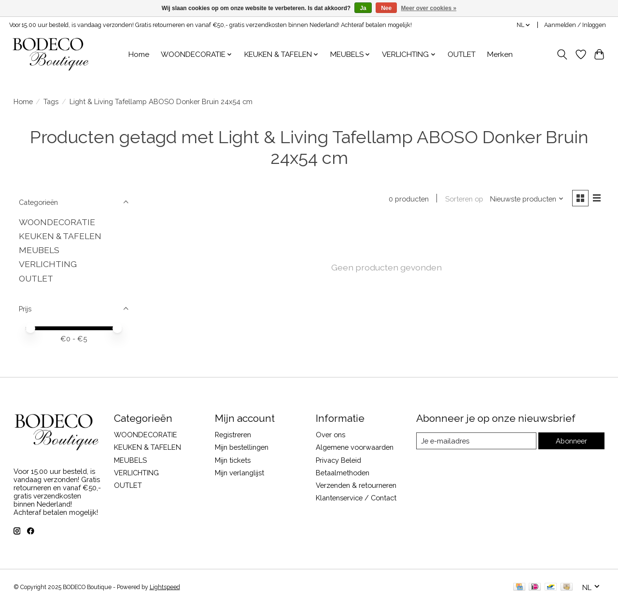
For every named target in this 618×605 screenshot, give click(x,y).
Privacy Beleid (338, 460)
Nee (386, 8)
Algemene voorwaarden (354, 447)
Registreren (233, 434)
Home (138, 54)
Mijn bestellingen (241, 447)
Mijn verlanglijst (239, 473)
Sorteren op (464, 199)
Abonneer (571, 441)
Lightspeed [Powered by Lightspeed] (165, 587)
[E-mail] (475, 441)
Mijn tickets (233, 460)
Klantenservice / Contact (356, 498)
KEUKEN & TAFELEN (60, 236)
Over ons (330, 434)
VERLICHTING (48, 264)
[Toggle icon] (562, 54)
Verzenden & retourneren (356, 485)
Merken (500, 54)
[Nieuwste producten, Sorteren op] (526, 199)
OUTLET (462, 54)
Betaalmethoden (342, 473)
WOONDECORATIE (57, 222)
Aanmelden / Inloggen (575, 25)
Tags (50, 101)
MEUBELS (39, 250)
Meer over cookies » (429, 8)
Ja (363, 8)
